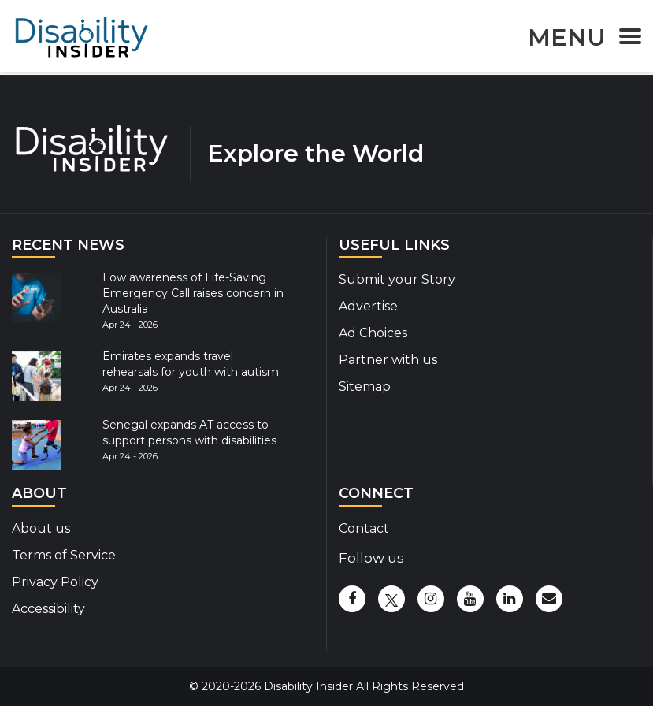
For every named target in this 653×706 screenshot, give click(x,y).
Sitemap (365, 386)
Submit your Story (397, 279)
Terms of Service (64, 555)
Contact (364, 528)
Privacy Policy (55, 581)
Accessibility (48, 608)
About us (41, 528)
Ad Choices (373, 332)
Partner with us (388, 359)
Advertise (368, 306)
